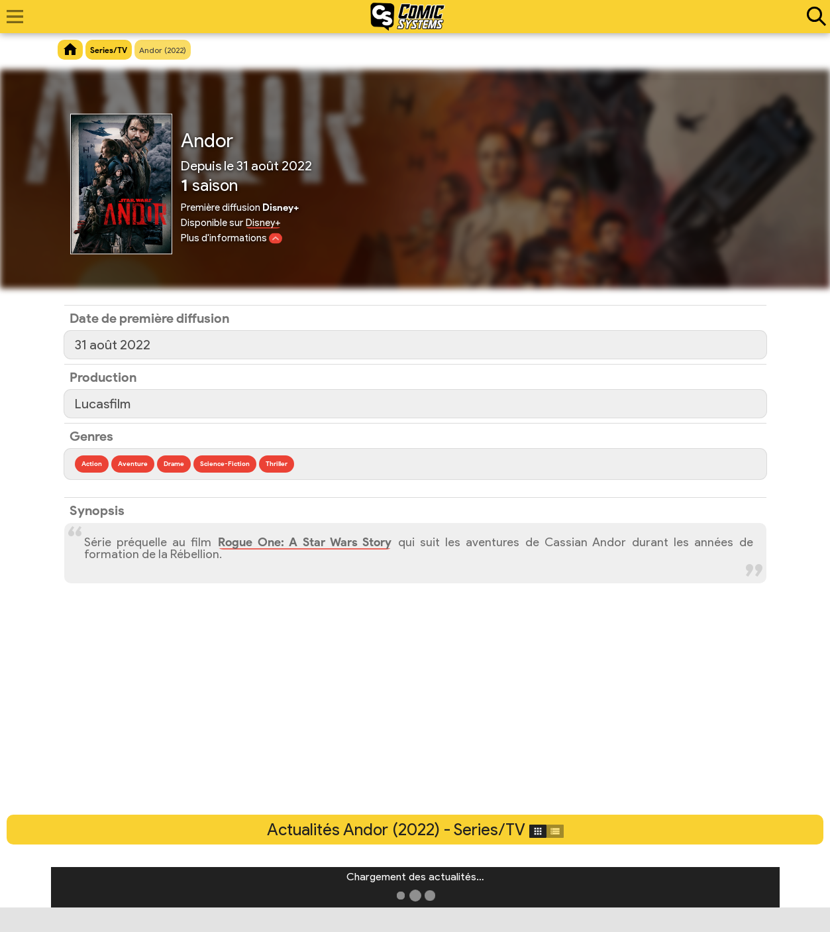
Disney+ (263, 223)
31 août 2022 (112, 345)
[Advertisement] (415, 715)
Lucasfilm (102, 404)
